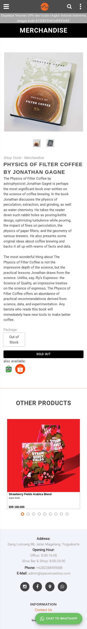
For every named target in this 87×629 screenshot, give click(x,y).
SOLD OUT (43, 354)
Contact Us (43, 610)
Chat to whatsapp (58, 618)
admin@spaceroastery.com (49, 573)
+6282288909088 (49, 568)
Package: (10, 330)
